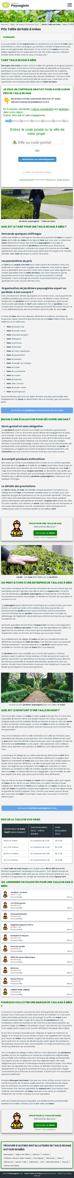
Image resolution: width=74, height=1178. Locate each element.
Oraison (45, 1154)
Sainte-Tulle (20, 1162)
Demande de (45, 532)
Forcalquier (39, 1158)
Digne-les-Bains (23, 1154)
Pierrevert (50, 1158)
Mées (60, 1158)
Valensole (33, 1162)
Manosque (8, 1154)
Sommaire (9, 37)
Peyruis (65, 1162)
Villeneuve (8, 1162)
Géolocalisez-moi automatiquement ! (37, 159)
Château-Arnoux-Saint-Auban (17, 1158)
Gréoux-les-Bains (11, 1165)
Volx (42, 1162)
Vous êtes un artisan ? (63, 179)
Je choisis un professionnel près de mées (37, 410)
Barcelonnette (53, 1162)
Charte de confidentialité (26, 179)
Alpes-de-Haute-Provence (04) (24, 24)
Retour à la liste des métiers (37, 172)
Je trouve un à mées (37, 808)
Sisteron (36, 1154)
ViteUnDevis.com (51, 179)
